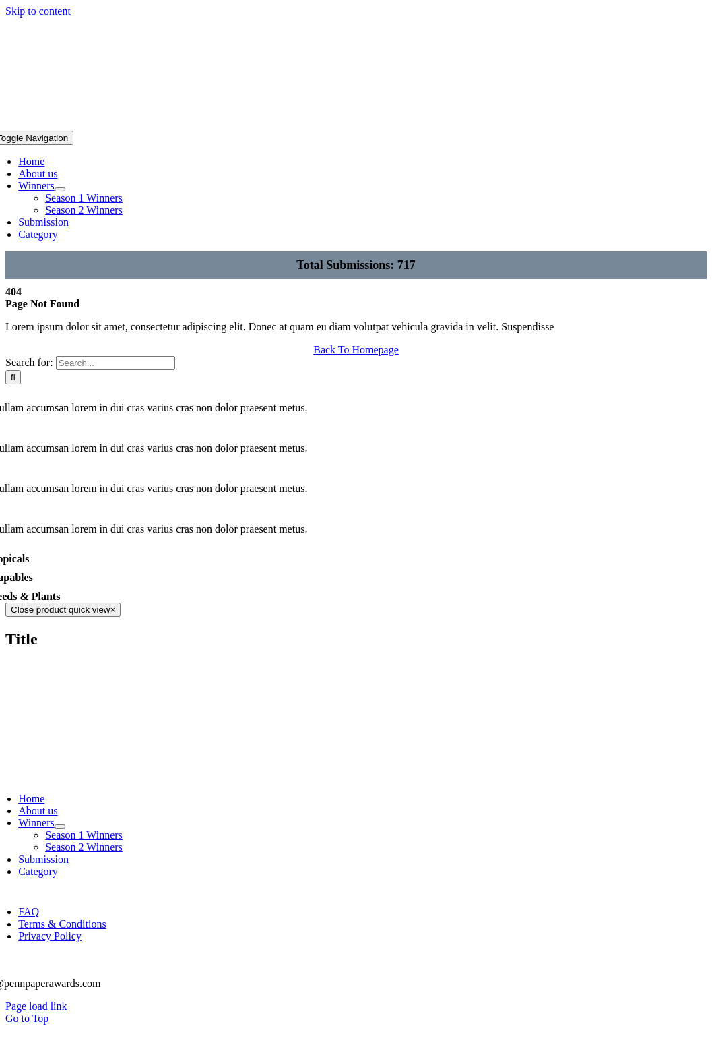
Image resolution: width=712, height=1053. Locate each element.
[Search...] (115, 363)
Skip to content (38, 11)
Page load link (36, 1006)
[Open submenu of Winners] (60, 189)
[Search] (13, 377)
